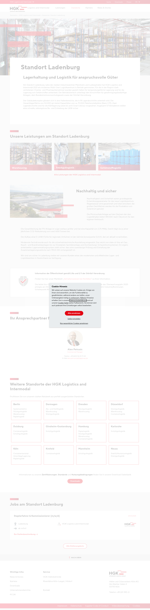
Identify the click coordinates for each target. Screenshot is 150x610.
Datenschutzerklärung (78, 300)
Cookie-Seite (63, 303)
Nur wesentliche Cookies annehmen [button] (74, 323)
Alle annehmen (74, 313)
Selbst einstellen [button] (74, 319)
